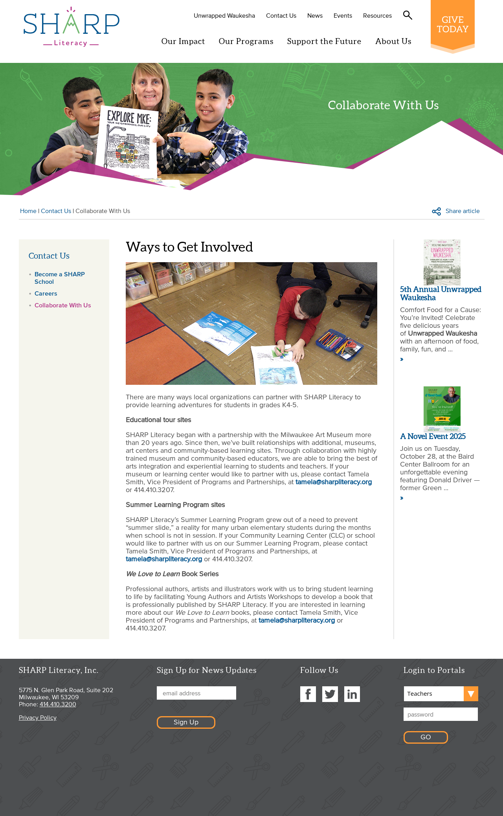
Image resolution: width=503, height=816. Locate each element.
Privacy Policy (38, 717)
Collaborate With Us (63, 305)
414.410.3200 (58, 704)
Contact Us (284, 15)
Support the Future (327, 41)
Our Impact (186, 41)
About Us (396, 41)
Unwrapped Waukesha (227, 15)
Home (28, 210)
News (318, 15)
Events (346, 15)
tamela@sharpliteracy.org (334, 482)
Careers (46, 293)
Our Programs (249, 41)
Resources (380, 15)
